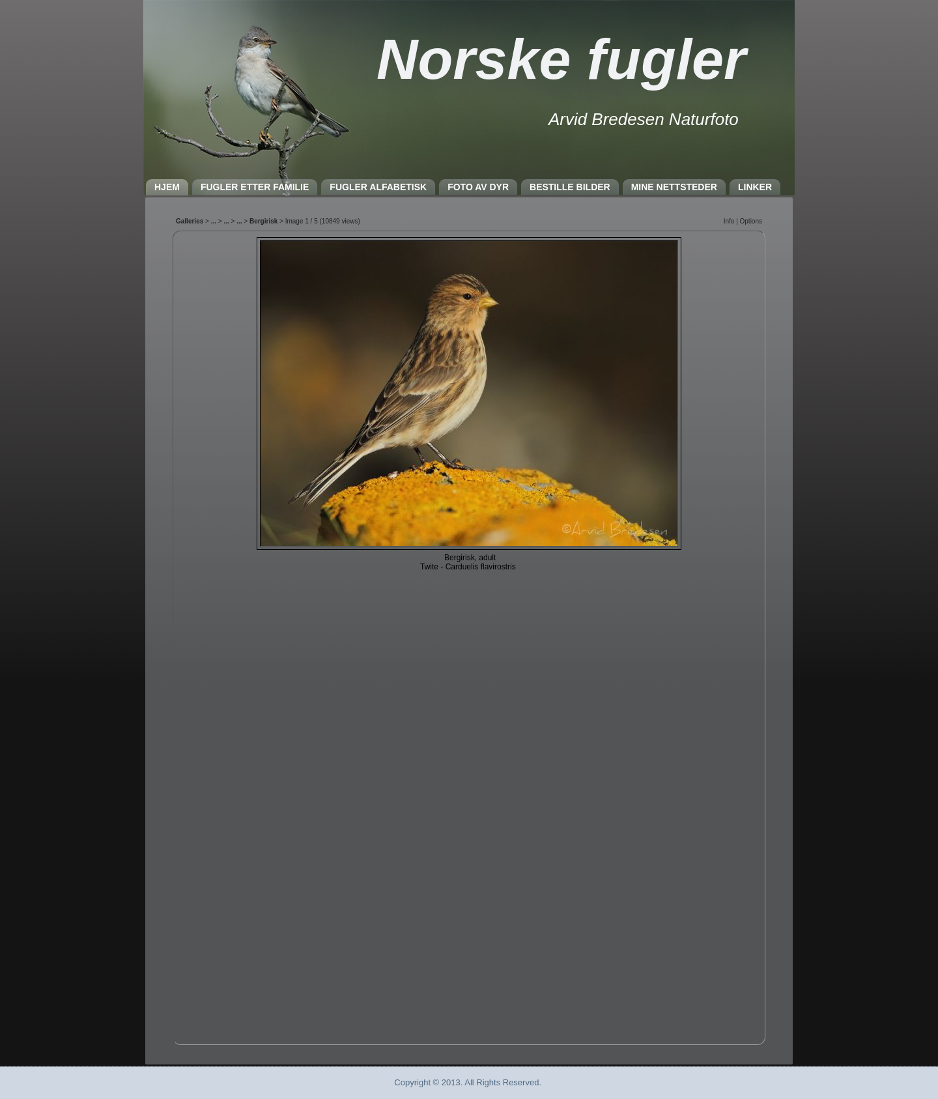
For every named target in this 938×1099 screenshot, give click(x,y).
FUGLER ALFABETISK (378, 187)
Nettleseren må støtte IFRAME (469, 634)
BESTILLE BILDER (570, 187)
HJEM (167, 187)
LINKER (755, 187)
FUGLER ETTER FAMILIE (255, 187)
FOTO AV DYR (478, 187)
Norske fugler (561, 59)
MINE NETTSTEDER (674, 187)
